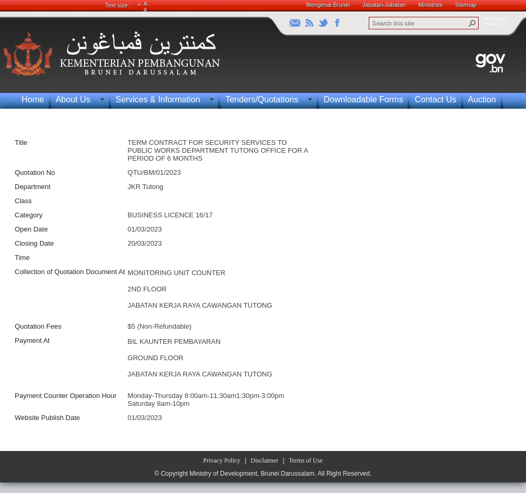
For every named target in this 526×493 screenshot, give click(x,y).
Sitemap (466, 5)
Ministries (430, 5)
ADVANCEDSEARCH (495, 21)
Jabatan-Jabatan (384, 5)
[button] (472, 23)
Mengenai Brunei (328, 5)
